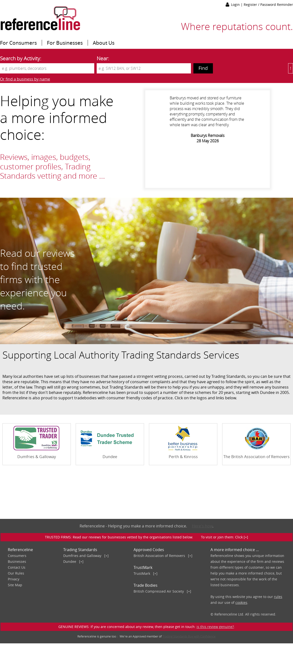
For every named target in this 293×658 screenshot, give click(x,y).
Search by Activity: (20, 58)
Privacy (13, 579)
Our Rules (16, 573)
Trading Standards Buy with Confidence (189, 636)
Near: (103, 58)
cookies (241, 602)
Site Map (15, 585)
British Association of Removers (159, 555)
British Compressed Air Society (159, 591)
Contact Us (16, 567)
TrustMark (142, 573)
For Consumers (18, 42)
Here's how (202, 526)
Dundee (69, 561)
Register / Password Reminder (268, 4)
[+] (106, 555)
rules (278, 596)
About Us (104, 42)
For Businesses (65, 42)
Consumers (17, 555)
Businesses (17, 561)
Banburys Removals (207, 135)
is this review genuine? (215, 626)
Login (236, 4)
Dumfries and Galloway (82, 555)
